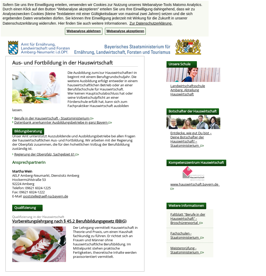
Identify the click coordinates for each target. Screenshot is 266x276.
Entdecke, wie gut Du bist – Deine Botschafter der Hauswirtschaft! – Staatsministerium (191, 139)
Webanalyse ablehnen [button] (83, 31)
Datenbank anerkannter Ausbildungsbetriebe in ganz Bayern (63, 122)
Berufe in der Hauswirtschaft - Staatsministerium (54, 118)
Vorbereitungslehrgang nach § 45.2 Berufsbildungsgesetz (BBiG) (69, 221)
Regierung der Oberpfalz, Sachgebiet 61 (46, 154)
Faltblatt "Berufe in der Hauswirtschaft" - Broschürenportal (187, 218)
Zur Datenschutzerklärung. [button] (151, 23)
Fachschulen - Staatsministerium (187, 235)
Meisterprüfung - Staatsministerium (187, 250)
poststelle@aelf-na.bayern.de (45, 196)
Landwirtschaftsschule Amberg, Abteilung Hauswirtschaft (187, 89)
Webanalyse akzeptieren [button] (125, 31)
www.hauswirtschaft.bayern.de (195, 186)
